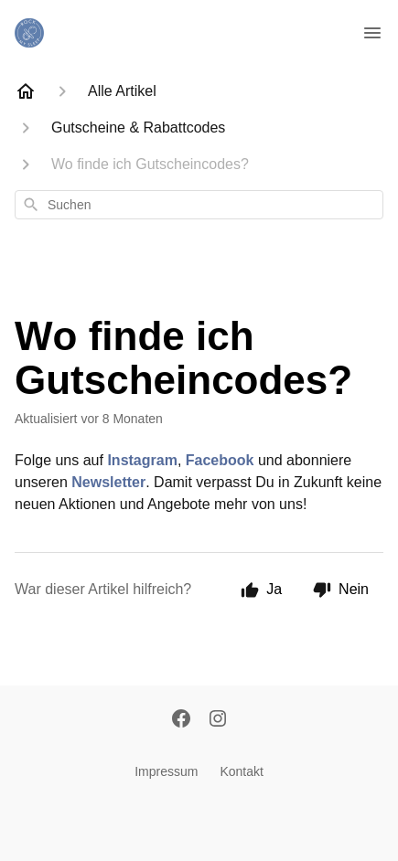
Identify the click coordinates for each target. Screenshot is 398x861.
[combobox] (199, 204)
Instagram (142, 460)
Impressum (166, 771)
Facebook (220, 460)
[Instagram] (218, 720)
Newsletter (108, 482)
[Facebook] (181, 720)
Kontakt (241, 771)
